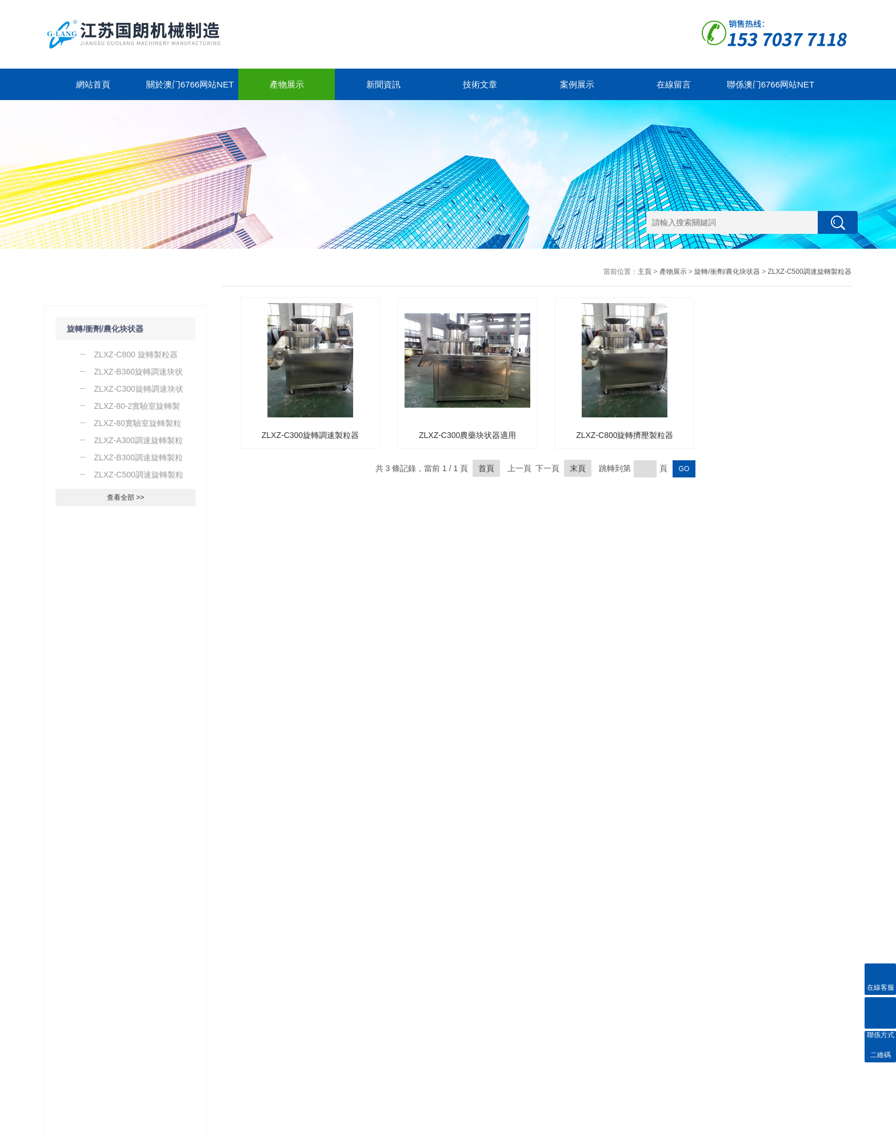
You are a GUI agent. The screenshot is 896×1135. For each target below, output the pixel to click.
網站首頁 (93, 84)
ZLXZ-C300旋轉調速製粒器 (310, 435)
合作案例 (291, 1009)
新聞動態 (136, 1009)
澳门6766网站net (71, 1124)
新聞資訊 (383, 84)
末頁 (578, 468)
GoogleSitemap (239, 1124)
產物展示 (287, 84)
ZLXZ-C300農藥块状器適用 (467, 435)
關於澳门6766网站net (190, 84)
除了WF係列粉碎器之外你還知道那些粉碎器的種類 (131, 867)
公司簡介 (214, 1023)
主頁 (644, 272)
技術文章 (480, 84)
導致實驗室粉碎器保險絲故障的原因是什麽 (122, 797)
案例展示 (577, 84)
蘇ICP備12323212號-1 (180, 1124)
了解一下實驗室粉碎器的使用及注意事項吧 (122, 821)
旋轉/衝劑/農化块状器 (105, 328)
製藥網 (811, 1124)
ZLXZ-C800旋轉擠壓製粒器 (624, 435)
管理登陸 (837, 1124)
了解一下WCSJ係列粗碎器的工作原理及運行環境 (131, 844)
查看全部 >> (125, 497)
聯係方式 (368, 1023)
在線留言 (674, 84)
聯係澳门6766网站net (770, 84)
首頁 (486, 468)
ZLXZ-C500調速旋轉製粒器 (809, 272)
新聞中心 (142, 988)
